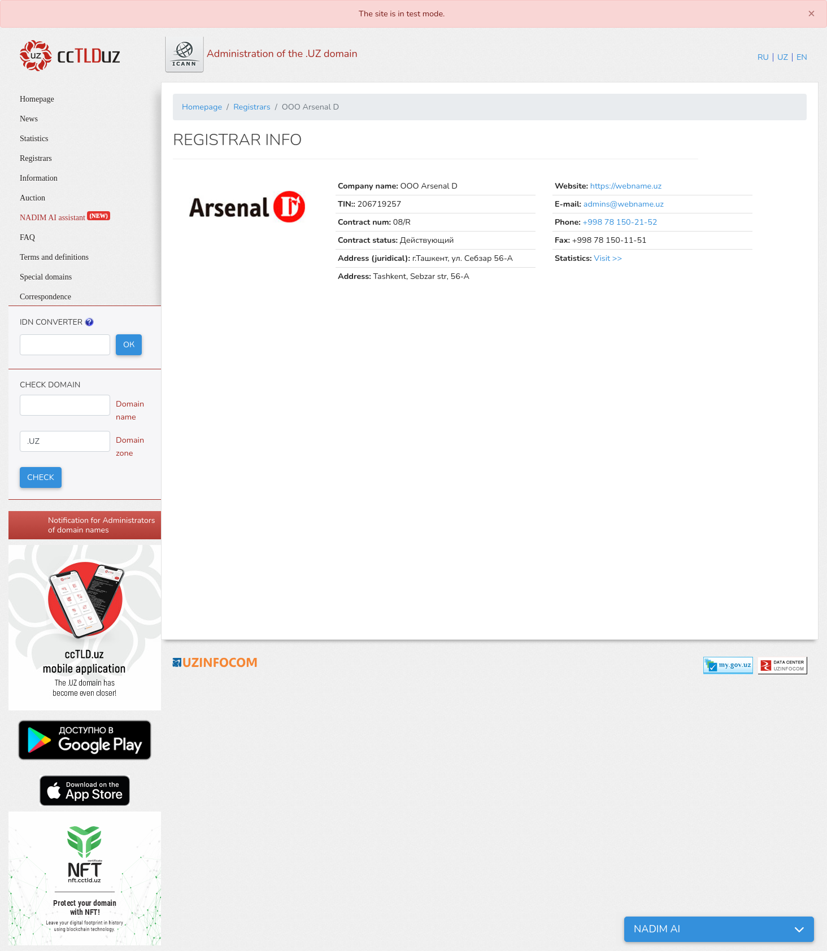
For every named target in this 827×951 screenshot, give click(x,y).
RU (763, 57)
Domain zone (130, 446)
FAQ (27, 237)
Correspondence (45, 297)
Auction (32, 198)
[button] (719, 929)
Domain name (130, 410)
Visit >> (608, 258)
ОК (128, 344)
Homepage (37, 99)
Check (40, 477)
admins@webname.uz (624, 204)
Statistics (34, 138)
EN (801, 57)
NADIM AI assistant (65, 217)
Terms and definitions (54, 257)
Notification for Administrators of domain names (101, 525)
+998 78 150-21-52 (620, 222)
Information (39, 178)
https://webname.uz (625, 185)
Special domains (46, 277)
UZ (782, 57)
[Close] (811, 14)
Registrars (36, 158)
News (29, 119)
